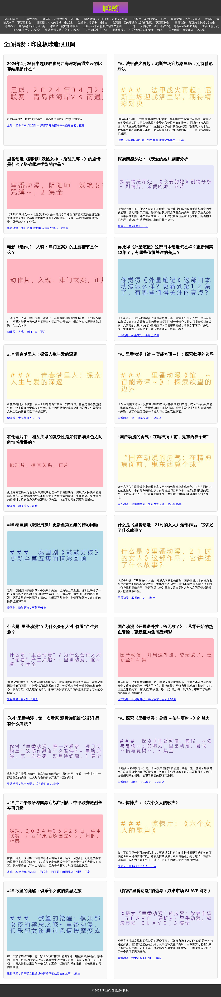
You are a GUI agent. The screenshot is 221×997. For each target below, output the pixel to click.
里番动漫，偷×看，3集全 (22, 699)
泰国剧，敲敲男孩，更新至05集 (26, 607)
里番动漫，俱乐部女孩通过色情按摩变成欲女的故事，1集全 (43, 973)
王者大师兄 (30, 18)
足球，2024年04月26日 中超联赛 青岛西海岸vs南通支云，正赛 (45, 125)
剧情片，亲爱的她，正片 (133, 226)
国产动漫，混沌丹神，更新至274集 (105, 18)
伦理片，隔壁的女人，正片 (149, 18)
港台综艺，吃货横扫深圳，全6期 (25, 26)
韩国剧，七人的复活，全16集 (55, 22)
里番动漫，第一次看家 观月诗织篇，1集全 (33, 783)
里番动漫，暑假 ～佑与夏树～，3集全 (141, 781)
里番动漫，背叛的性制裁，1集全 (195, 22)
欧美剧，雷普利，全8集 (92, 22)
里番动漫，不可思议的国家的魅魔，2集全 (138, 29)
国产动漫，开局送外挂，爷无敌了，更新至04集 (147, 699)
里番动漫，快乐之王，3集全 (62, 29)
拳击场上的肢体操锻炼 (64, 26)
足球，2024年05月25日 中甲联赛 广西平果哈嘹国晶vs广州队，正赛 (48, 871)
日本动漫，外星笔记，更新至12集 (138, 335)
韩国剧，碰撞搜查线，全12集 (61, 18)
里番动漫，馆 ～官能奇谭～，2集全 (139, 417)
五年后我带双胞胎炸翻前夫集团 (102, 26)
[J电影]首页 (11, 18)
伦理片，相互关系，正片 (22, 505)
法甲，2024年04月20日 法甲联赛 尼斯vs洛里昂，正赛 (151, 140)
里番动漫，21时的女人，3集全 (136, 597)
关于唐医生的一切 (96, 29)
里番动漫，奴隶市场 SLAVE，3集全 (140, 958)
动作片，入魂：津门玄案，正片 (26, 331)
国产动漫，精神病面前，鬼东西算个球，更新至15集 (149, 504)
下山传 (131, 26)
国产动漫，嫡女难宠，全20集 (187, 29)
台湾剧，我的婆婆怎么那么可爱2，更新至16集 (141, 22)
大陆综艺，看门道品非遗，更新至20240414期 (168, 26)
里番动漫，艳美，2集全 (185, 18)
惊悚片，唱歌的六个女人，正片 (137, 866)
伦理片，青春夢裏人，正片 (23, 417)
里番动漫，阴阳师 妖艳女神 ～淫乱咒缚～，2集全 (37, 228)
